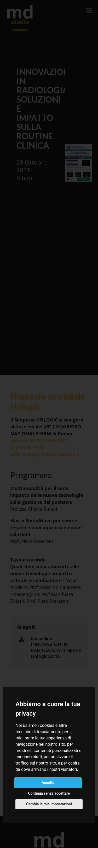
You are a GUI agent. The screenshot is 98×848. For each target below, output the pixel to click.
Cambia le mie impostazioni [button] (49, 804)
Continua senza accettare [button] (49, 793)
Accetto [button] (48, 782)
